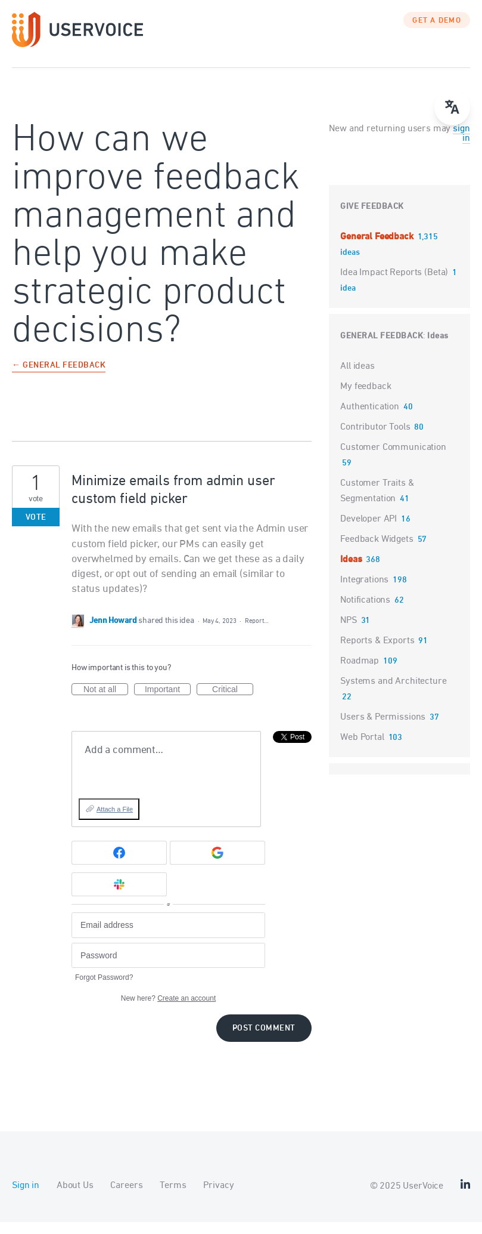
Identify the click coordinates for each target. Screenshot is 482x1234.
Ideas (438, 348)
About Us (75, 1197)
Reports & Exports (377, 653)
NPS (348, 632)
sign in (461, 145)
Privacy (218, 1197)
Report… (257, 633)
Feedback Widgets (376, 551)
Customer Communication (393, 459)
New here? (168, 1010)
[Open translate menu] (452, 107)
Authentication (369, 419)
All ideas (357, 378)
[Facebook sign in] (119, 865)
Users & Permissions (382, 729)
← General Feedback (58, 378)
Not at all (105, 701)
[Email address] (168, 937)
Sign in (25, 1197)
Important (168, 701)
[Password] (168, 967)
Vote (36, 530)
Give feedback (372, 219)
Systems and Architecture (393, 693)
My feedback (365, 398)
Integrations (364, 592)
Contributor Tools (375, 439)
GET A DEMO (436, 33)
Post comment (264, 1040)
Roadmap (359, 673)
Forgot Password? (104, 989)
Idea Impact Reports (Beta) (395, 284)
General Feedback (377, 249)
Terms (173, 1197)
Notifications (365, 612)
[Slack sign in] (119, 896)
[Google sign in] (217, 865)
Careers (126, 1197)
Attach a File (115, 821)
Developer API (368, 531)
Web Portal (362, 749)
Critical (232, 701)
